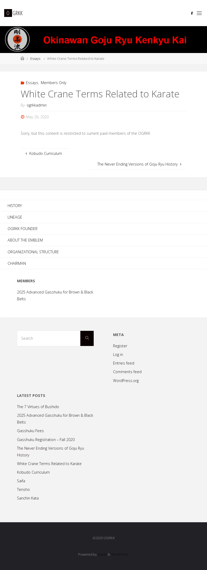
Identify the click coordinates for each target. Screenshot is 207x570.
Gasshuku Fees (30, 430)
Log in (118, 354)
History (15, 205)
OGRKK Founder (22, 228)
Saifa (21, 480)
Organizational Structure (33, 251)
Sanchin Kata (28, 498)
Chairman (17, 263)
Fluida (102, 554)
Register (120, 345)
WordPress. (120, 554)
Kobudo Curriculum (33, 472)
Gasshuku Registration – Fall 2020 (46, 439)
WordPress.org (126, 380)
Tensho (23, 489)
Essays (35, 58)
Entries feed (123, 363)
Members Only (53, 82)
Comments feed (127, 371)
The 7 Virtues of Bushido (38, 406)
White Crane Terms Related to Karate (49, 463)
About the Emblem (25, 240)
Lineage (15, 217)
